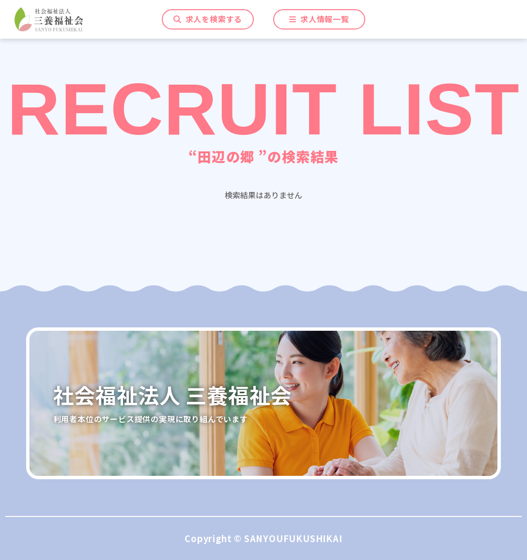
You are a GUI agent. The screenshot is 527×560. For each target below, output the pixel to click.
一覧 (319, 19)
